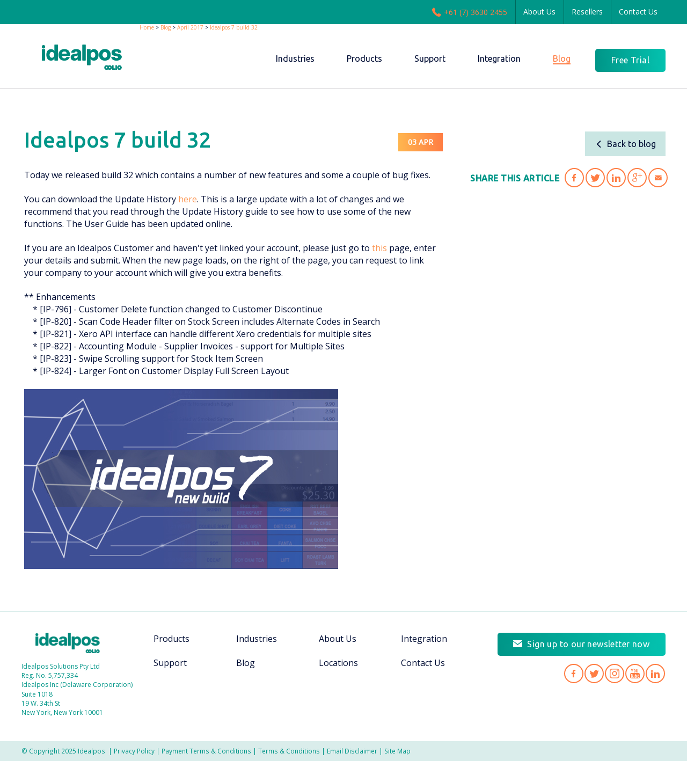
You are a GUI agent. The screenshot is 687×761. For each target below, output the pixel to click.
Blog (165, 27)
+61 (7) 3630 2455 (469, 11)
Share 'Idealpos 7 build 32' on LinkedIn (616, 177)
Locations (338, 663)
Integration (424, 639)
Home (147, 27)
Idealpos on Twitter (594, 673)
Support (170, 663)
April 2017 (190, 27)
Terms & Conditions (289, 751)
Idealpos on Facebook (573, 673)
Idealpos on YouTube (635, 673)
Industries (256, 639)
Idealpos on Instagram (614, 673)
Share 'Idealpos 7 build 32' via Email (658, 177)
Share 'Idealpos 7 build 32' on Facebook (574, 177)
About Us (539, 11)
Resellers (587, 11)
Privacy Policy (134, 751)
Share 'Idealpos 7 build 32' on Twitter (595, 177)
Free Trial (630, 60)
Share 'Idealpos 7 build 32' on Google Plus (637, 177)
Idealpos (67, 643)
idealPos (82, 57)
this (379, 248)
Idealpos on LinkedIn (655, 673)
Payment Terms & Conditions (206, 751)
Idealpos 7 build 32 (234, 27)
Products (171, 639)
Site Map (397, 751)
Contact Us (638, 11)
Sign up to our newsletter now (588, 644)
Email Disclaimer (352, 751)
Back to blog (625, 144)
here (187, 199)
